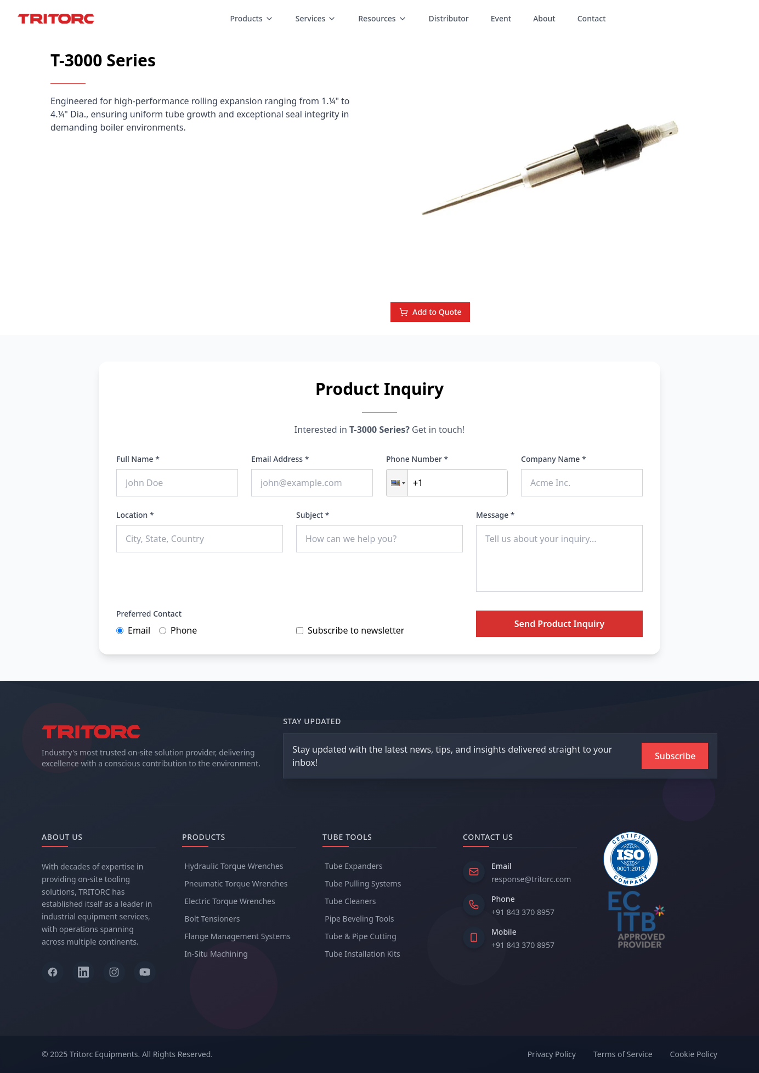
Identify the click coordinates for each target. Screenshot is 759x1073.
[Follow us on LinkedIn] (83, 972)
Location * (135, 515)
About (544, 18)
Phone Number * (417, 459)
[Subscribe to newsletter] (675, 756)
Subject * (313, 515)
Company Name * (553, 459)
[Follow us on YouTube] (145, 972)
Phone (178, 630)
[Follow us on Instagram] (114, 972)
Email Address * (280, 459)
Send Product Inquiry (559, 624)
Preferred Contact (149, 613)
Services (316, 18)
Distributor (449, 18)
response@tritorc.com (531, 879)
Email (133, 630)
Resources (382, 18)
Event (501, 18)
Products (251, 18)
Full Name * (138, 459)
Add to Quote (430, 312)
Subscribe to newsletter (350, 630)
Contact (591, 18)
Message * (495, 515)
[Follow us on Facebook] (53, 972)
